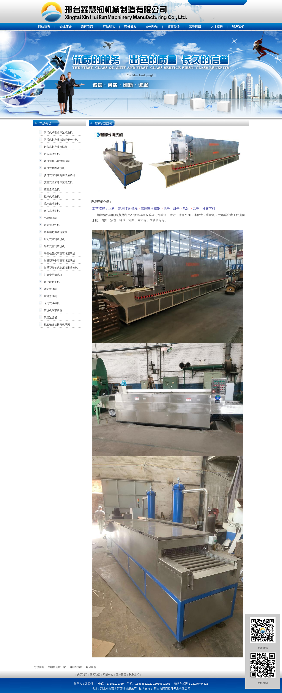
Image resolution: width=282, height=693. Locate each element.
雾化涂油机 (50, 289)
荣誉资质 (130, 26)
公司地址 (152, 26)
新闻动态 (87, 26)
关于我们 (82, 674)
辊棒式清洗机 (52, 196)
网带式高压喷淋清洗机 (57, 161)
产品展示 (109, 26)
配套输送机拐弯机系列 (57, 324)
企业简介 (66, 26)
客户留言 (121, 674)
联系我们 (238, 26)
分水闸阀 (39, 667)
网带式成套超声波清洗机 (58, 132)
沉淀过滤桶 (50, 317)
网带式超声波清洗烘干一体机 (61, 139)
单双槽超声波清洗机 (55, 232)
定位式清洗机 (52, 210)
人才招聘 (217, 26)
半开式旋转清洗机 (54, 246)
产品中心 (108, 674)
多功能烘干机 (52, 281)
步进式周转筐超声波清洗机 (59, 175)
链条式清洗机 (52, 153)
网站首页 (44, 26)
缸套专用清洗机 (53, 274)
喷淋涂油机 (50, 296)
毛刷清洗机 (50, 217)
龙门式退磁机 (52, 303)
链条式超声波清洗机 (55, 146)
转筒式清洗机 (52, 225)
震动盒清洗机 (52, 189)
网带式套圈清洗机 (54, 168)
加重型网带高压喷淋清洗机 (59, 260)
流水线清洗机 (52, 203)
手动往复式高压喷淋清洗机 (59, 253)
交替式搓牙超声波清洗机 (58, 182)
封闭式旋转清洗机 (54, 239)
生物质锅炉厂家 (57, 667)
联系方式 (134, 674)
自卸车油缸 (75, 667)
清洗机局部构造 (53, 310)
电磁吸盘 (91, 667)
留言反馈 (173, 26)
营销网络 (195, 26)
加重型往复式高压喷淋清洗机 (61, 267)
